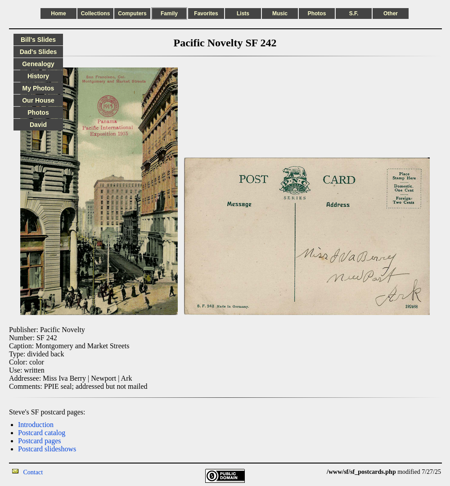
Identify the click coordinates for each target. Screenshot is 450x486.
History (38, 76)
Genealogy (38, 64)
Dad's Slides (38, 51)
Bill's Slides (38, 39)
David (38, 124)
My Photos (38, 88)
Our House (38, 100)
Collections (95, 13)
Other (390, 13)
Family (169, 13)
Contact (33, 472)
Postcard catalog (41, 432)
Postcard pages (39, 441)
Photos (317, 13)
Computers (132, 13)
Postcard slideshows (47, 449)
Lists (243, 13)
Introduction (36, 424)
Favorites (206, 13)
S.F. (354, 13)
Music (280, 13)
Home (58, 13)
